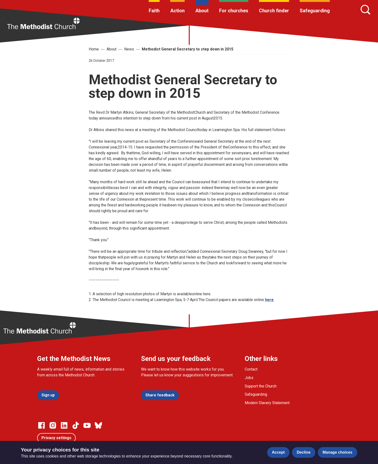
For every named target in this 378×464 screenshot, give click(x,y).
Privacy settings (56, 438)
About (202, 11)
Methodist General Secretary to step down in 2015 (187, 49)
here (269, 299)
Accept (278, 452)
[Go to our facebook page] (41, 425)
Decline (303, 452)
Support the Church (261, 386)
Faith (154, 11)
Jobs (249, 377)
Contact (251, 369)
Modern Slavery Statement (267, 403)
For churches (233, 11)
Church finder (274, 11)
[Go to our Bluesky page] (98, 425)
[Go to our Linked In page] (64, 425)
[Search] (365, 9)
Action (177, 11)
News (129, 49)
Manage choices (337, 452)
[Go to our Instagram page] (52, 425)
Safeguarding (315, 11)
